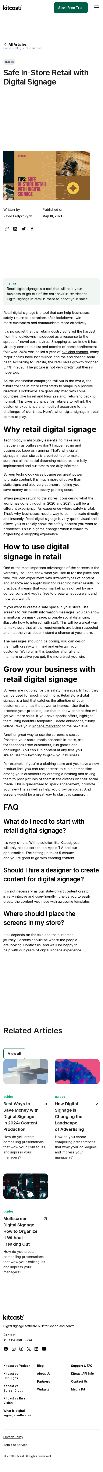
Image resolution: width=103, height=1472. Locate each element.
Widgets (43, 1389)
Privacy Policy (13, 1437)
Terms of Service (15, 1445)
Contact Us (79, 1381)
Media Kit (78, 1389)
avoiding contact (75, 352)
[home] (13, 7)
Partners (43, 1381)
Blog (18, 48)
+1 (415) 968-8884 (17, 1340)
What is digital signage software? (17, 1413)
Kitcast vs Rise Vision (14, 1400)
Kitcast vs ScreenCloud (13, 1388)
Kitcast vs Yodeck (16, 1365)
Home (7, 48)
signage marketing (46, 726)
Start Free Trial (70, 8)
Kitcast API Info (82, 1373)
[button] (95, 7)
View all (14, 1053)
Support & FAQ (81, 1365)
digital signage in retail (81, 411)
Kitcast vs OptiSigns (10, 1376)
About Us (43, 1373)
